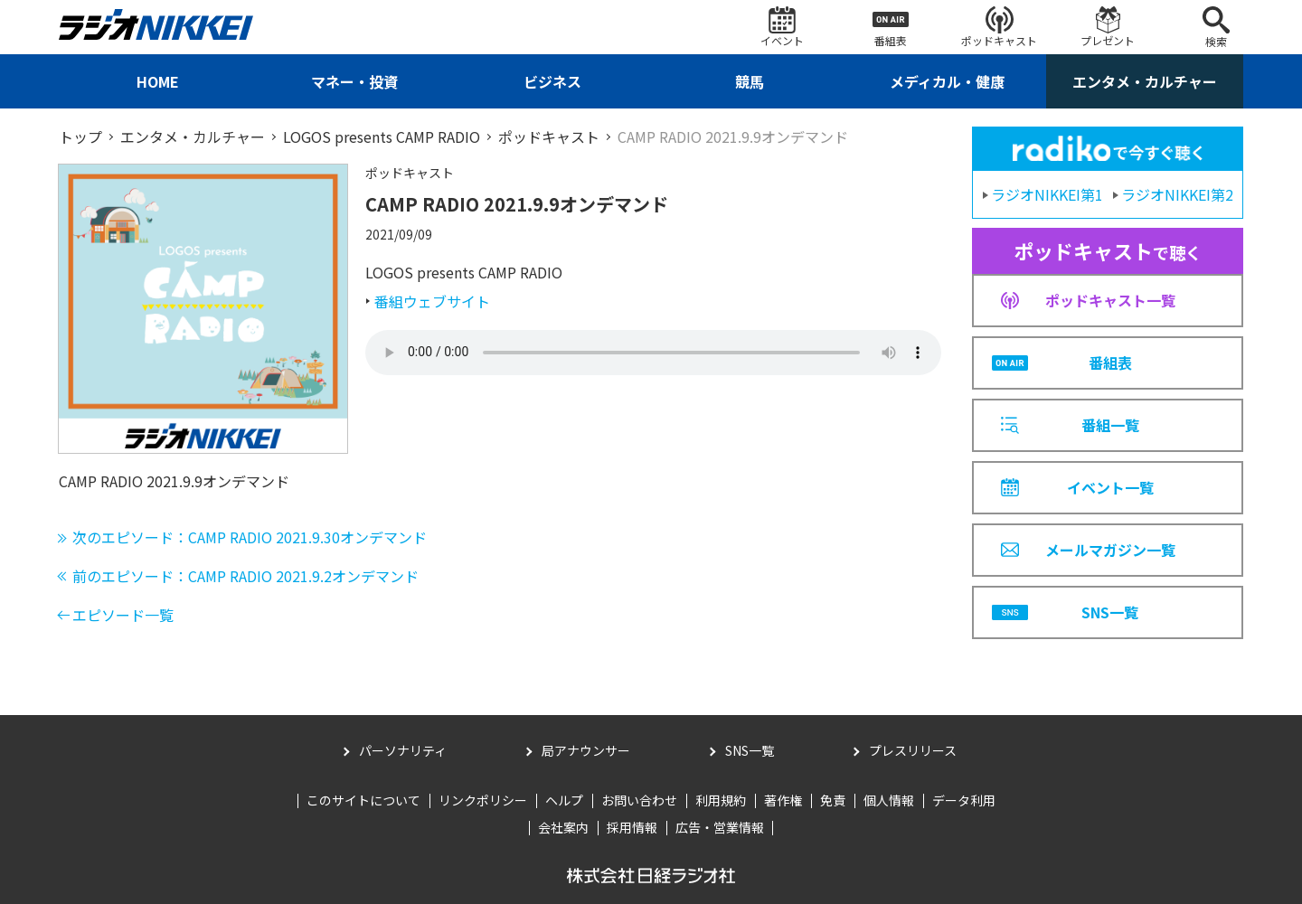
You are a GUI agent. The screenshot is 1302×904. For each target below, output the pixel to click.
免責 (832, 800)
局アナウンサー (586, 750)
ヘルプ (564, 800)
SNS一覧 (749, 750)
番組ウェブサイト (432, 301)
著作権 (783, 800)
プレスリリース (913, 750)
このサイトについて (363, 800)
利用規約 (720, 800)
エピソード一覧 (123, 615)
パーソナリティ (403, 750)
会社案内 (563, 827)
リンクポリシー (483, 800)
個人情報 (888, 800)
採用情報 (632, 827)
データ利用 (963, 800)
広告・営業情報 (719, 827)
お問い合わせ (639, 800)
